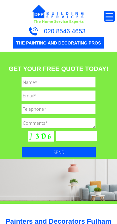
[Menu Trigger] (109, 16)
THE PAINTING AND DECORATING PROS (58, 42)
